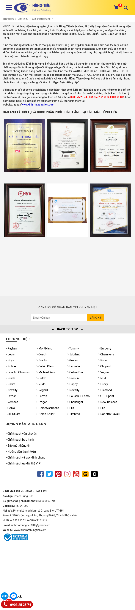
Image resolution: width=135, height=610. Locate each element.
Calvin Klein (45, 366)
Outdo (41, 378)
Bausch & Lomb (79, 396)
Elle (101, 408)
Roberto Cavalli (109, 414)
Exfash (11, 396)
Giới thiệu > (25, 18)
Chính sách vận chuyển (21, 433)
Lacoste (74, 366)
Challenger (75, 402)
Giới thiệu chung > (43, 18)
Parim (10, 384)
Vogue (103, 372)
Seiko (10, 408)
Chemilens (106, 354)
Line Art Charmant (18, 372)
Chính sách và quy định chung (25, 457)
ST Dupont (106, 396)
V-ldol (41, 384)
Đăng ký (95, 317)
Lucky (103, 384)
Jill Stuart (13, 414)
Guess (73, 360)
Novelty (12, 390)
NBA (102, 378)
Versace (12, 402)
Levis (10, 354)
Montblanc (44, 348)
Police (11, 366)
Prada (10, 378)
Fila (71, 408)
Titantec (74, 414)
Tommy (73, 348)
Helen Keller (45, 414)
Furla (102, 360)
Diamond (105, 390)
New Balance (107, 402)
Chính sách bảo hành (20, 439)
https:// (17, 104)
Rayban (11, 348)
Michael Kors (46, 372)
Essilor (42, 360)
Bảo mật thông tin (18, 445)
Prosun (73, 378)
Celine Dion (76, 372)
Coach (41, 354)
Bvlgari (42, 402)
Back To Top (67, 329)
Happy (73, 384)
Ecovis (42, 396)
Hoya (10, 360)
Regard (42, 390)
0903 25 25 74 (17, 604)
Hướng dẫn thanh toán (21, 451)
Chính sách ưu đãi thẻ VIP (23, 463)
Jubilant (74, 354)
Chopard (104, 366)
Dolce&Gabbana (48, 408)
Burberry (104, 348)
